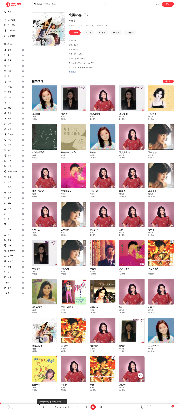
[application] (89, 407)
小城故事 (152, 114)
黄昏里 (151, 230)
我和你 (122, 191)
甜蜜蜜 (93, 152)
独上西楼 (36, 114)
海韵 (121, 307)
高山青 (122, 385)
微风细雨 (94, 346)
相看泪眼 (152, 191)
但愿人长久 (37, 346)
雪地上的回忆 (67, 307)
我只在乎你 (124, 268)
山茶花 (151, 307)
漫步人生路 (124, 152)
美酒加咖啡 (95, 114)
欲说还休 (65, 268)
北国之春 (94, 191)
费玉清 (92, 271)
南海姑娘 (65, 346)
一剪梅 (93, 268)
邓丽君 (72, 20)
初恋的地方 (153, 268)
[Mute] (141, 407)
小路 (92, 385)
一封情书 (65, 385)
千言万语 (36, 268)
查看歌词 (72, 72)
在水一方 (36, 230)
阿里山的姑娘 (38, 191)
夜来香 (64, 114)
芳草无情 (65, 230)
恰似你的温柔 (38, 152)
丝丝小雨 (36, 385)
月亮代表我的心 (68, 152)
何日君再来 (153, 346)
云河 (121, 230)
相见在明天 (37, 307)
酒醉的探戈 (66, 191)
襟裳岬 (122, 346)
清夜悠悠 (152, 152)
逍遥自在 (94, 307)
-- (12, 406)
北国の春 (94, 230)
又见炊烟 (123, 114)
